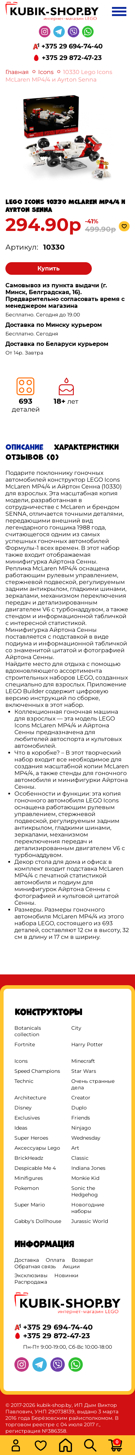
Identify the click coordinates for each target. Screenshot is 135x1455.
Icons (46, 72)
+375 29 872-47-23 (72, 58)
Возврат (82, 1260)
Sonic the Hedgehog (84, 1191)
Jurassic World (89, 1221)
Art (75, 1148)
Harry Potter (87, 1044)
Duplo (79, 1107)
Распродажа (30, 1282)
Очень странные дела (93, 1084)
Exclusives (27, 1118)
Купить (48, 268)
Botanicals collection (27, 1031)
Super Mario (29, 1204)
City (76, 1028)
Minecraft (83, 1061)
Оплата (55, 1260)
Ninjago (81, 1128)
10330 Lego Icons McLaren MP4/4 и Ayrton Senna (58, 76)
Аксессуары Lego (37, 1148)
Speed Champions (37, 1071)
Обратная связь (35, 1266)
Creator (80, 1097)
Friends (80, 1118)
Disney (23, 1107)
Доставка (26, 1260)
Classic (80, 1158)
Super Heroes (31, 1138)
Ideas (20, 1128)
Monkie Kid (85, 1178)
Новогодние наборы (87, 1207)
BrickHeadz (28, 1158)
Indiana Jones (88, 1168)
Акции (71, 1266)
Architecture (30, 1097)
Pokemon (26, 1188)
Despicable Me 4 (35, 1168)
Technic (23, 1081)
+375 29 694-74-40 (72, 46)
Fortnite (24, 1044)
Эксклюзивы (31, 1275)
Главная (17, 72)
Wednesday (85, 1138)
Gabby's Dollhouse (37, 1221)
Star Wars (83, 1071)
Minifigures (28, 1178)
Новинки (66, 1275)
